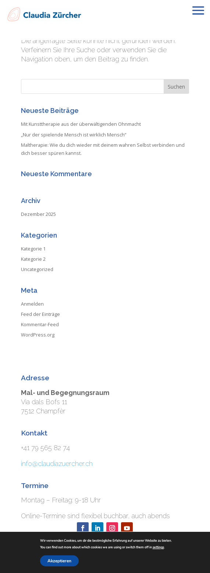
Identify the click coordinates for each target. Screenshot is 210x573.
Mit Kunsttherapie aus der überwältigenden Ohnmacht (81, 124)
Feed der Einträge (40, 314)
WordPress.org (37, 334)
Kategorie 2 (33, 259)
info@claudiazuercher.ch (57, 463)
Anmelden (32, 303)
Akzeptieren (59, 561)
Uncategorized (37, 269)
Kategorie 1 (33, 248)
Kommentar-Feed (40, 324)
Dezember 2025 (38, 214)
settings (158, 547)
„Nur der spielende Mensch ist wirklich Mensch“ (73, 134)
